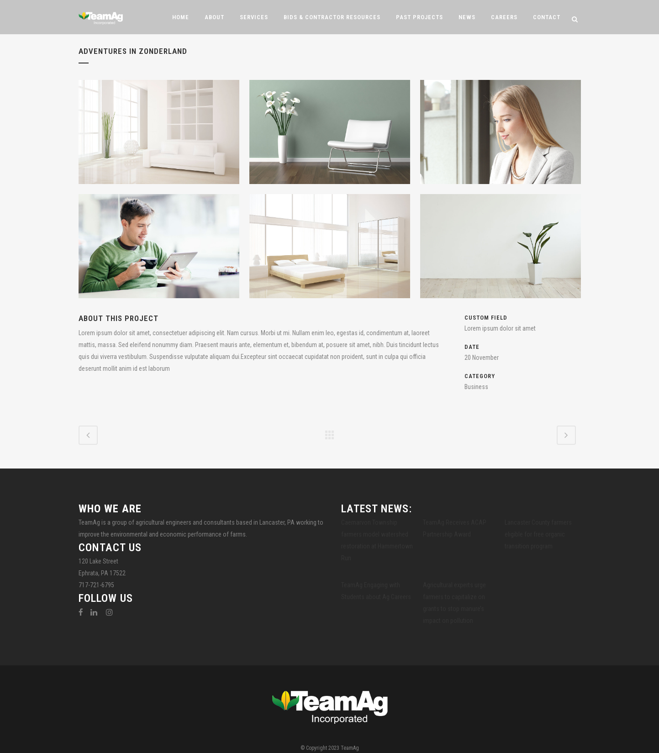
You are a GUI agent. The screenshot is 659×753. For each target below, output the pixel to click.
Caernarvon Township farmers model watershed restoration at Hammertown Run (377, 540)
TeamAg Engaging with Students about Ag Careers (376, 590)
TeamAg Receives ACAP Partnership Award (454, 528)
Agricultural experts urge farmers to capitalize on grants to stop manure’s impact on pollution (454, 602)
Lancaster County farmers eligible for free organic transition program (538, 534)
